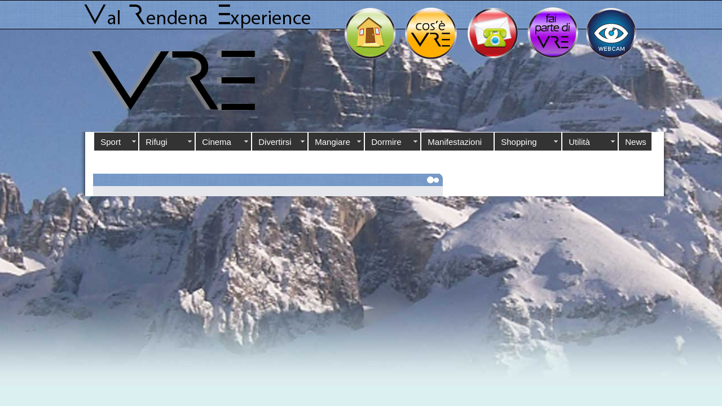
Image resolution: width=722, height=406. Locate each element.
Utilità (579, 142)
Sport (110, 142)
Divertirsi (274, 142)
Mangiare (332, 142)
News (635, 142)
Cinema (216, 142)
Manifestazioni (455, 142)
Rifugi (156, 142)
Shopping (518, 142)
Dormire (386, 142)
